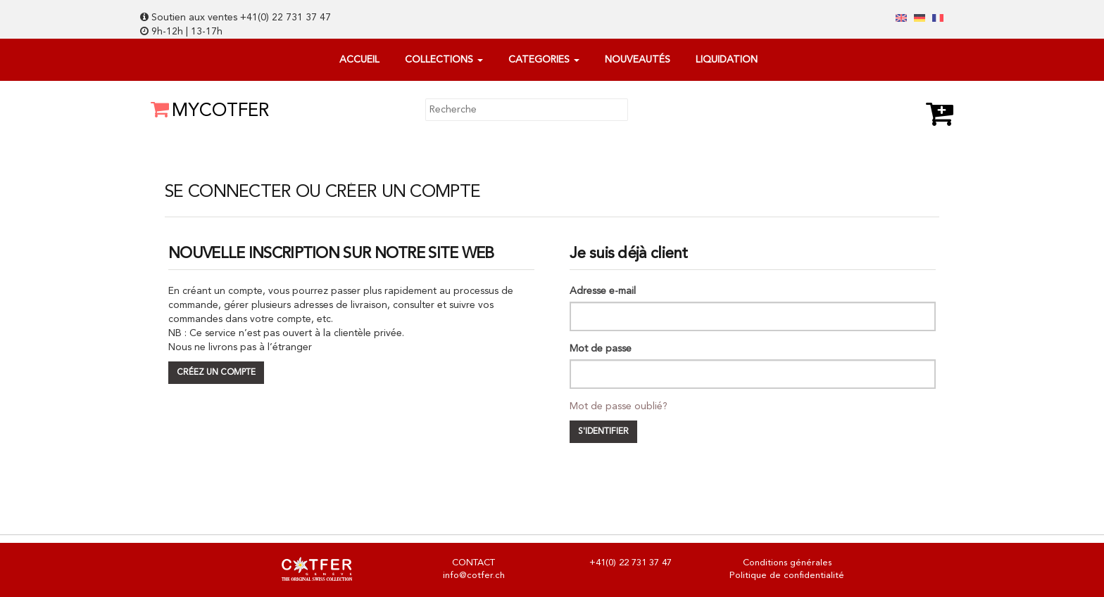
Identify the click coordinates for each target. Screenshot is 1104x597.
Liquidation (727, 60)
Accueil (359, 60)
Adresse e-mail (603, 291)
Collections (444, 60)
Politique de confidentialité (786, 575)
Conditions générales (787, 562)
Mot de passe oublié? (618, 406)
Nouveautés (637, 60)
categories (543, 60)
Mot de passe (601, 349)
